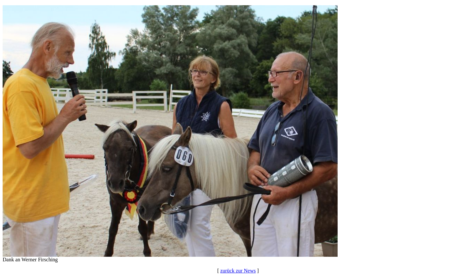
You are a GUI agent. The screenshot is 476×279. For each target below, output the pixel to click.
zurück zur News (238, 270)
